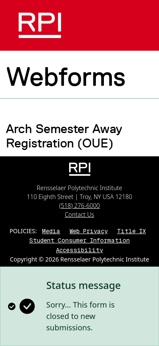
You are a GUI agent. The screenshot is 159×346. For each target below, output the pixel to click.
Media (51, 231)
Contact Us (79, 214)
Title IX (131, 231)
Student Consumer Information (79, 240)
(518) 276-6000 (79, 206)
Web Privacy (89, 231)
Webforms (66, 76)
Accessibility (79, 250)
